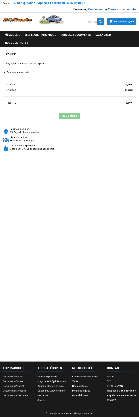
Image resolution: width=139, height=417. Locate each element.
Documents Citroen (13, 381)
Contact (7, 3)
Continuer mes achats (16, 72)
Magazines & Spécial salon (51, 381)
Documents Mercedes (14, 390)
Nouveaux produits (47, 376)
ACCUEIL (12, 34)
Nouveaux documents (75, 34)
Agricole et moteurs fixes (50, 386)
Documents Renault (13, 376)
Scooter (41, 400)
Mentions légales (81, 390)
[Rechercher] (94, 21)
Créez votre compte (122, 9)
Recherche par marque (40, 34)
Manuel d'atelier (80, 395)
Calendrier (103, 34)
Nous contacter (16, 42)
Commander (69, 116)
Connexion (95, 9)
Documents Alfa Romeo (15, 395)
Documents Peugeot (13, 386)
